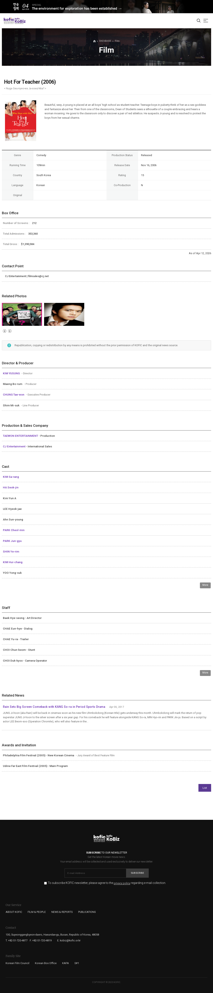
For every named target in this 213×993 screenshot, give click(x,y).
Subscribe (137, 872)
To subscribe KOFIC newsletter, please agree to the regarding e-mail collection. (107, 883)
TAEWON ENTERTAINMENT (21, 435)
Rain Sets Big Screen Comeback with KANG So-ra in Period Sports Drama (54, 707)
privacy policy (122, 883)
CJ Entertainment (14, 446)
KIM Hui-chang (12, 562)
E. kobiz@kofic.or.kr (68, 940)
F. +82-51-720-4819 (41, 940)
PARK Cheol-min (14, 530)
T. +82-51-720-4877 (16, 940)
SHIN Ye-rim (11, 551)
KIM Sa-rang (11, 476)
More (205, 585)
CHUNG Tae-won (14, 394)
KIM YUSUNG (11, 373)
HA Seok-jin (11, 487)
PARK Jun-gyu (12, 541)
